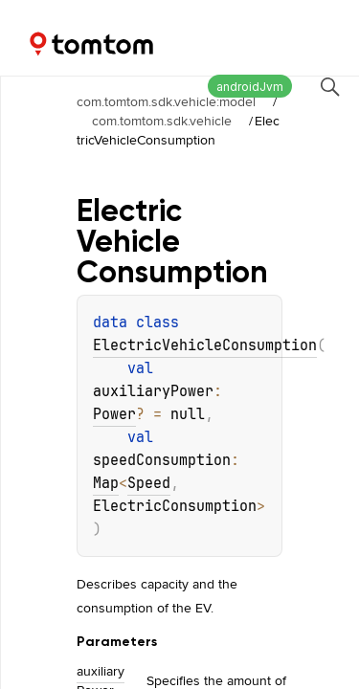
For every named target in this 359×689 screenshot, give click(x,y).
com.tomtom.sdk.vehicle (162, 120)
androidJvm (249, 86)
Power (114, 414)
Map (106, 483)
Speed (148, 483)
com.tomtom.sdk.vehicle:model (166, 101)
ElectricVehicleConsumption (205, 345)
